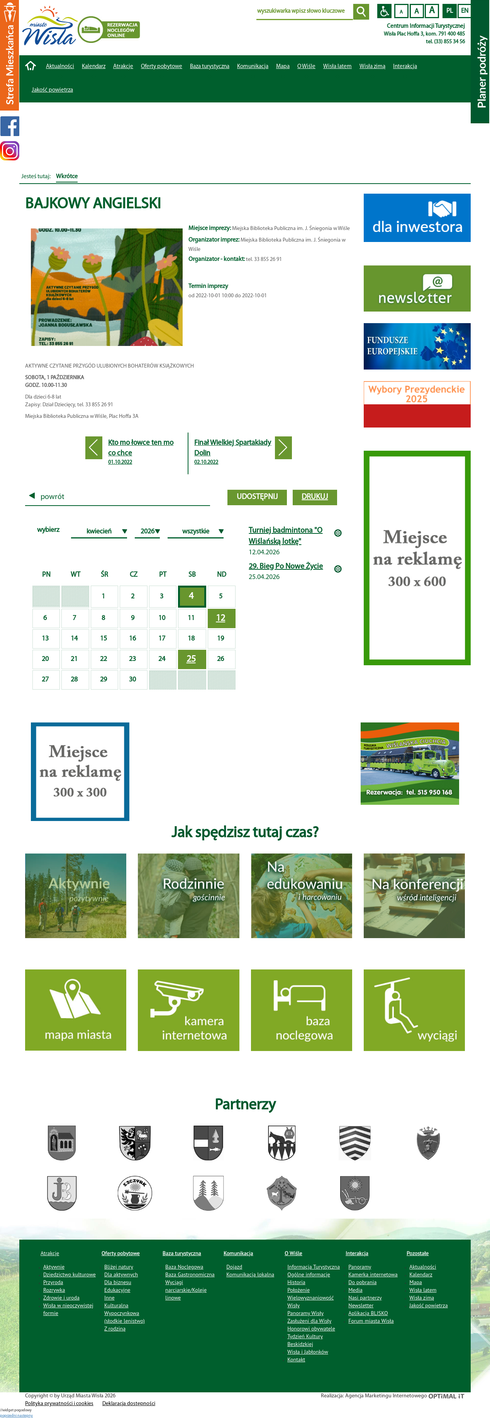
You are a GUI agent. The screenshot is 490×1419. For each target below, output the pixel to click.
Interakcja (357, 1253)
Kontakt (296, 1359)
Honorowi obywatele (311, 1328)
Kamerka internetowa (373, 1274)
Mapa (283, 67)
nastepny (25, 1416)
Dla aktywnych (121, 1274)
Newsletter (360, 1305)
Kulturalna (116, 1305)
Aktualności (60, 67)
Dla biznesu (117, 1282)
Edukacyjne (117, 1289)
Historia (296, 1282)
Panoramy (359, 1266)
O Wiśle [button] (306, 67)
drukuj (315, 497)
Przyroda (53, 1282)
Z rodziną (114, 1328)
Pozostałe (418, 1253)
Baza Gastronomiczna (190, 1274)
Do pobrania (362, 1282)
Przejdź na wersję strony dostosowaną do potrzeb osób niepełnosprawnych (384, 11)
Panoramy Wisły (305, 1313)
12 (220, 618)
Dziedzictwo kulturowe (69, 1274)
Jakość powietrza (52, 90)
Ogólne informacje (308, 1274)
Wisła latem (337, 67)
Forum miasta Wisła (371, 1320)
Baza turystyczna (182, 1253)
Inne (109, 1297)
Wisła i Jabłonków (307, 1351)
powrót (46, 497)
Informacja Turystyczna (313, 1266)
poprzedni (8, 1416)
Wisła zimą (372, 67)
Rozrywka (54, 1289)
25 (191, 659)
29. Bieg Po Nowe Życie (286, 567)
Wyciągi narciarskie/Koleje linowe (186, 1290)
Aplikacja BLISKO (368, 1313)
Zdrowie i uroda (61, 1297)
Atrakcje (123, 67)
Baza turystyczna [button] (209, 67)
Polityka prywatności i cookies (59, 1404)
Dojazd (234, 1266)
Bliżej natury (118, 1266)
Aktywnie (53, 1266)
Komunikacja (238, 1253)
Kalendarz (93, 67)
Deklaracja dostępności (128, 1404)
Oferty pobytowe (161, 67)
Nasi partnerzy (364, 1297)
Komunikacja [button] (252, 67)
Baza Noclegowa (184, 1266)
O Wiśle (293, 1253)
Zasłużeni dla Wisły (309, 1320)
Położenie (298, 1289)
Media (355, 1289)
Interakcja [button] (405, 67)
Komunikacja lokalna (250, 1274)
